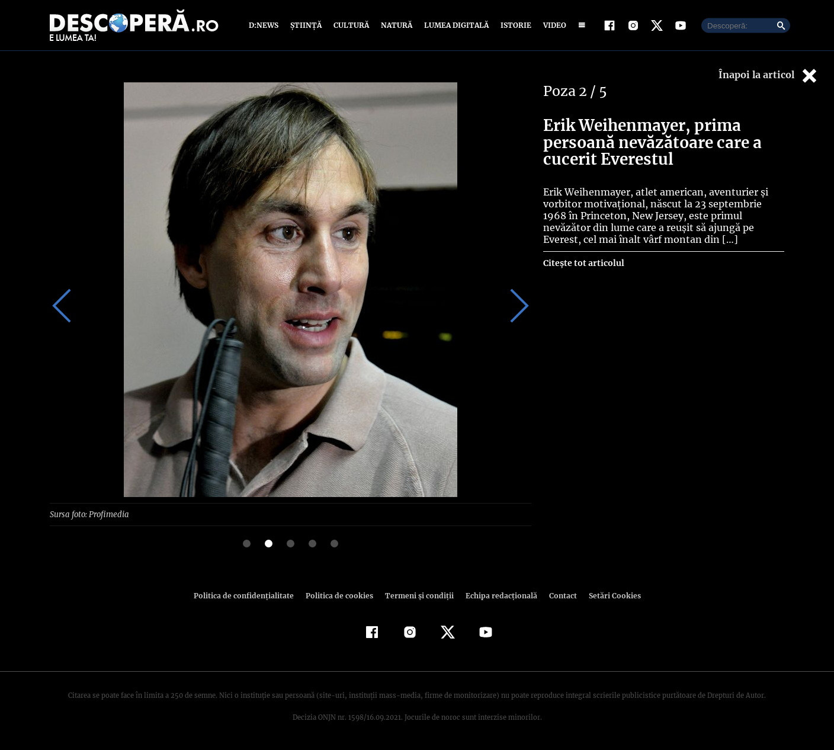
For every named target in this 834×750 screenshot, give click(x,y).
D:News (265, 25)
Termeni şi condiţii (417, 595)
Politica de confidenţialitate (249, 595)
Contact (558, 595)
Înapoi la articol (768, 75)
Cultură (350, 25)
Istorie (513, 25)
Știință (306, 25)
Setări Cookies (608, 595)
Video (552, 25)
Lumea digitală (454, 25)
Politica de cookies (341, 595)
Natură (395, 25)
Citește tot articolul (583, 263)
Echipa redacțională (498, 595)
